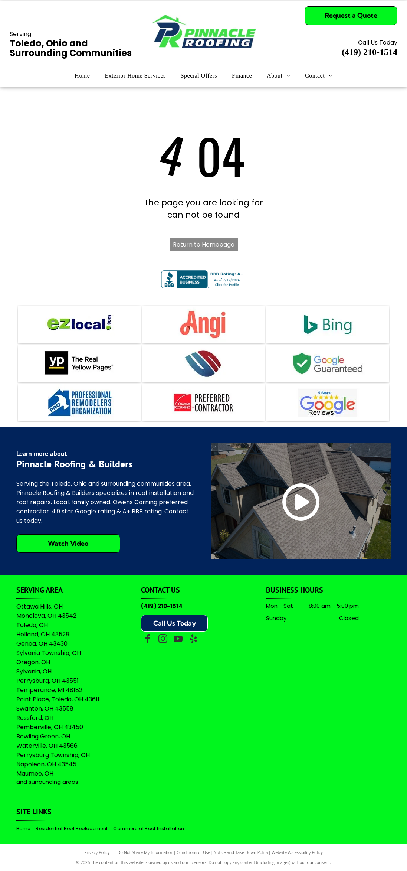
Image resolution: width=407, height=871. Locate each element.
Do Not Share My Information (145, 852)
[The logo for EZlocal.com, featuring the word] (79, 324)
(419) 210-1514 (162, 606)
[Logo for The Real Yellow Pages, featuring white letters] (79, 363)
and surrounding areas (47, 782)
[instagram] (163, 639)
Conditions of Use (193, 852)
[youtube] (178, 639)
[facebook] (147, 639)
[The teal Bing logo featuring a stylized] (327, 324)
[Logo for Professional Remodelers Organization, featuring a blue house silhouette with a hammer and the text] (79, 402)
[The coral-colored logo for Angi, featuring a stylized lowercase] (203, 324)
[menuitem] (82, 75)
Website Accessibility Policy (297, 852)
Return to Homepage (203, 244)
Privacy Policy (97, 852)
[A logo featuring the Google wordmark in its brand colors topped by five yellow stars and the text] (327, 402)
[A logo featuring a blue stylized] (203, 363)
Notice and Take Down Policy (241, 852)
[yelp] (193, 639)
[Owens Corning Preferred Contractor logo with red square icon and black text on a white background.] (203, 402)
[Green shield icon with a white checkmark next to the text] (327, 363)
